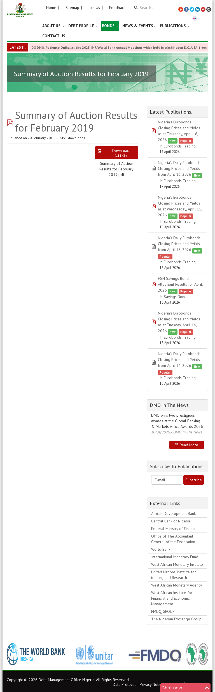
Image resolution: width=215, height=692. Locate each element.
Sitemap (72, 8)
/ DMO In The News (186, 432)
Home (51, 8)
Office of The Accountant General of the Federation (173, 539)
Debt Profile (83, 25)
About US (53, 25)
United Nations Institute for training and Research (173, 574)
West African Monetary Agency (176, 585)
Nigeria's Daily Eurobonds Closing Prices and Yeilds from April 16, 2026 (179, 168)
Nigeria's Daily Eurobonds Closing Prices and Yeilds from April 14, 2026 (179, 359)
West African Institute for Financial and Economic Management (171, 598)
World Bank (160, 549)
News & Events (139, 25)
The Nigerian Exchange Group (176, 618)
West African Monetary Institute (177, 564)
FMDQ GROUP (163, 611)
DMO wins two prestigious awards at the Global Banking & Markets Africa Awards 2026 (177, 421)
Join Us (94, 8)
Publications (175, 25)
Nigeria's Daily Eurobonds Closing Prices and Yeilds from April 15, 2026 (179, 243)
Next (201, 654)
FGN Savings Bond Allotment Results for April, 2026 (180, 284)
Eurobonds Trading (180, 146)
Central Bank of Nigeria (170, 521)
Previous (14, 654)
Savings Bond (175, 296)
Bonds (110, 25)
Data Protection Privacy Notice (138, 684)
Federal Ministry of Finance (174, 528)
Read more (186, 444)
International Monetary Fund (174, 556)
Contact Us (53, 35)
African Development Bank (173, 513)
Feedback (117, 8)
